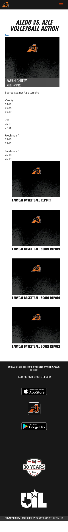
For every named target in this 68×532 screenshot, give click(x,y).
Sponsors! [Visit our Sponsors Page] (46, 377)
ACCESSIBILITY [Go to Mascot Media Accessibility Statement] (29, 518)
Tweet (7, 35)
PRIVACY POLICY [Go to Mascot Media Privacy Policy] (12, 518)
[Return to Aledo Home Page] (5, 4)
